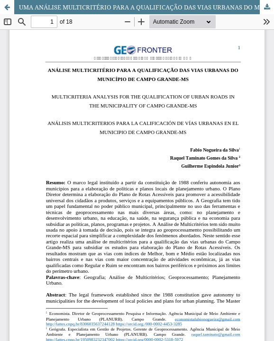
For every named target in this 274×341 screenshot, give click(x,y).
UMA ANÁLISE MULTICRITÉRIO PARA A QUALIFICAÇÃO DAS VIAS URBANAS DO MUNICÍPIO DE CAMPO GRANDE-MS (146, 7)
